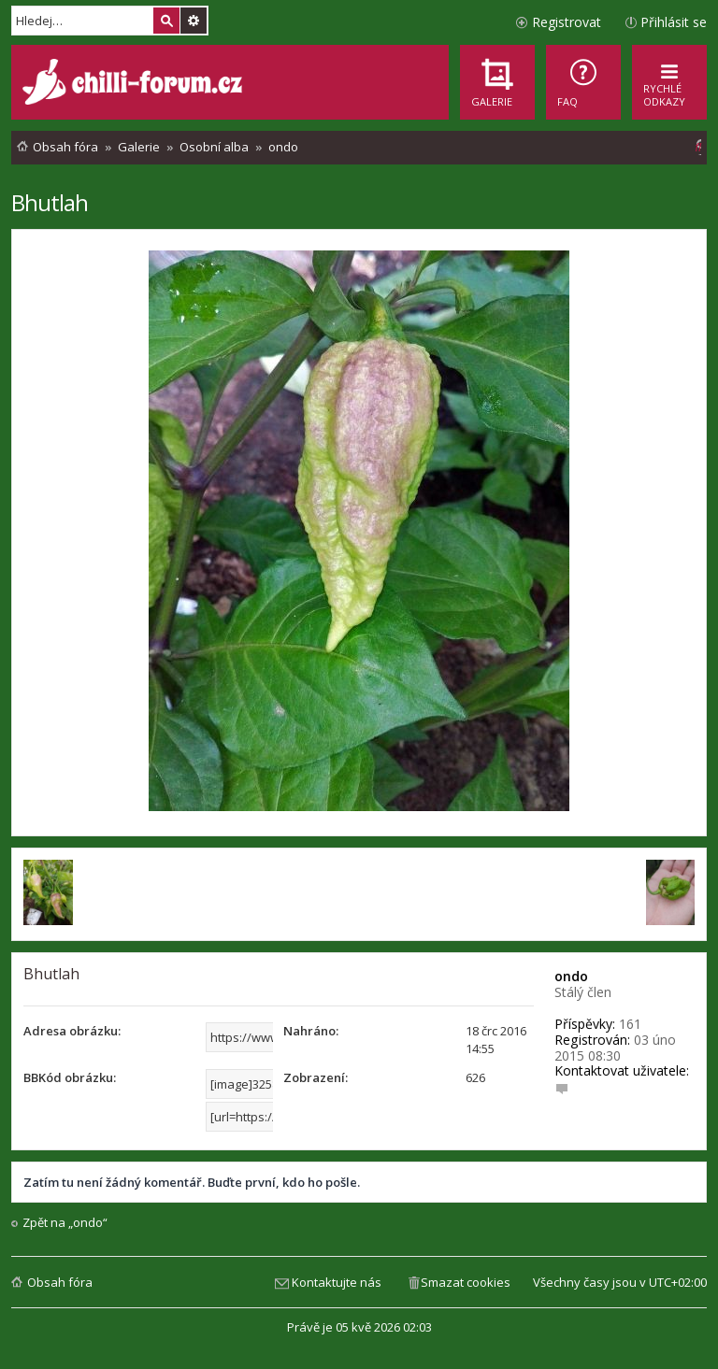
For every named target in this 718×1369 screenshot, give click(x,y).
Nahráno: (310, 1030)
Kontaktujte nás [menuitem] (336, 1282)
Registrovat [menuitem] (566, 22)
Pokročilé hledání (193, 20)
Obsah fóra (60, 1282)
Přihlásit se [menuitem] (673, 22)
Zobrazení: (315, 1077)
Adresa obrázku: (72, 1030)
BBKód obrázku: (69, 1077)
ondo (571, 976)
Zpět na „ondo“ (65, 1223)
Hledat (166, 20)
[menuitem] (583, 82)
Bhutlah (49, 202)
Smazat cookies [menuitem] (465, 1282)
